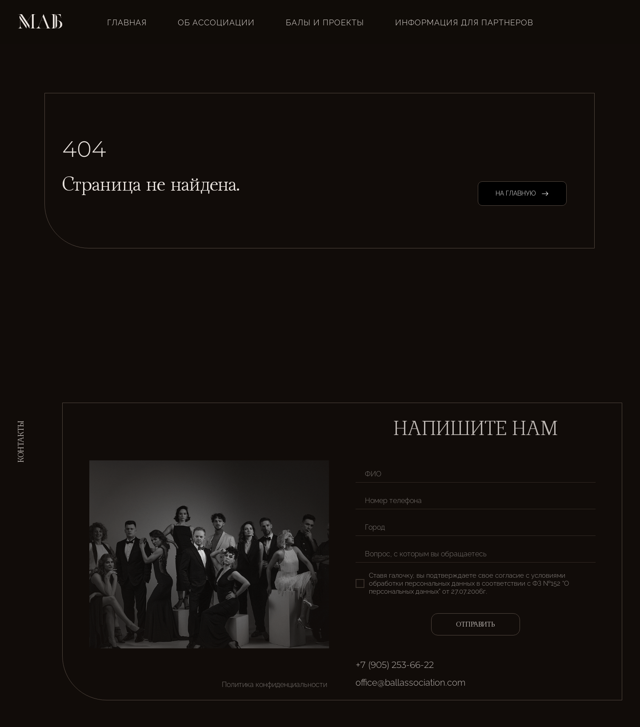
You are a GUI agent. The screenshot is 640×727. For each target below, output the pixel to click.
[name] (476, 474)
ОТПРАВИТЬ (475, 624)
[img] (553, 671)
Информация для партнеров (464, 22)
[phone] (476, 500)
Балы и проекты (325, 22)
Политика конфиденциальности (274, 684)
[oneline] (476, 527)
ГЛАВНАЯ (127, 22)
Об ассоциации (216, 22)
